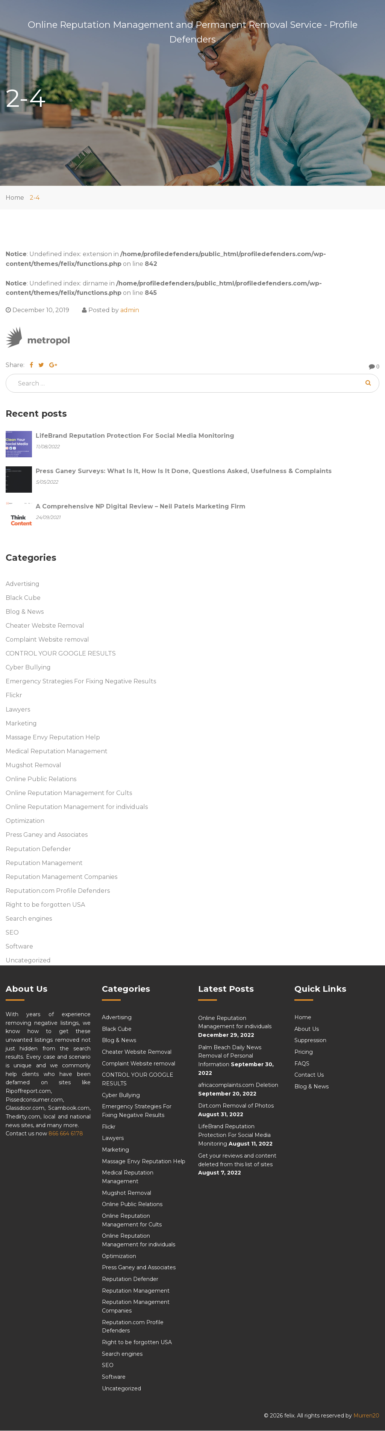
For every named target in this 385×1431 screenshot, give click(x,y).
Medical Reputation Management (57, 751)
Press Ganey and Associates (47, 835)
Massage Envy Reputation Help (53, 737)
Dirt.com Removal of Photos (236, 1106)
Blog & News (25, 611)
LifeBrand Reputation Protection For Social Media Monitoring (234, 1135)
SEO (12, 932)
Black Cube (23, 597)
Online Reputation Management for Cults (69, 793)
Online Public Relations (41, 779)
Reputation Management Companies (61, 876)
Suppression (310, 1040)
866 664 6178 (66, 1134)
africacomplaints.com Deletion (238, 1085)
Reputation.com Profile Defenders (58, 890)
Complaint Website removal (47, 639)
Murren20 (366, 1416)
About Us (306, 1029)
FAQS (301, 1063)
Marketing (21, 723)
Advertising (22, 583)
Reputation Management (44, 862)
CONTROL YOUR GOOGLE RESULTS (61, 653)
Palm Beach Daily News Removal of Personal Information (229, 1056)
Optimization (25, 821)
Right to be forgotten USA (45, 904)
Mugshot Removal (33, 765)
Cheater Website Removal (45, 626)
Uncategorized (28, 960)
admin (129, 310)
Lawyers (18, 709)
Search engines (29, 918)
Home (15, 197)
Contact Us (309, 1075)
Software (19, 946)
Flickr (14, 695)
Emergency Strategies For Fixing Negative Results (81, 681)
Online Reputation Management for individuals (77, 807)
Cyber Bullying (28, 667)
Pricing (303, 1052)
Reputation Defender (38, 849)
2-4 (34, 197)
